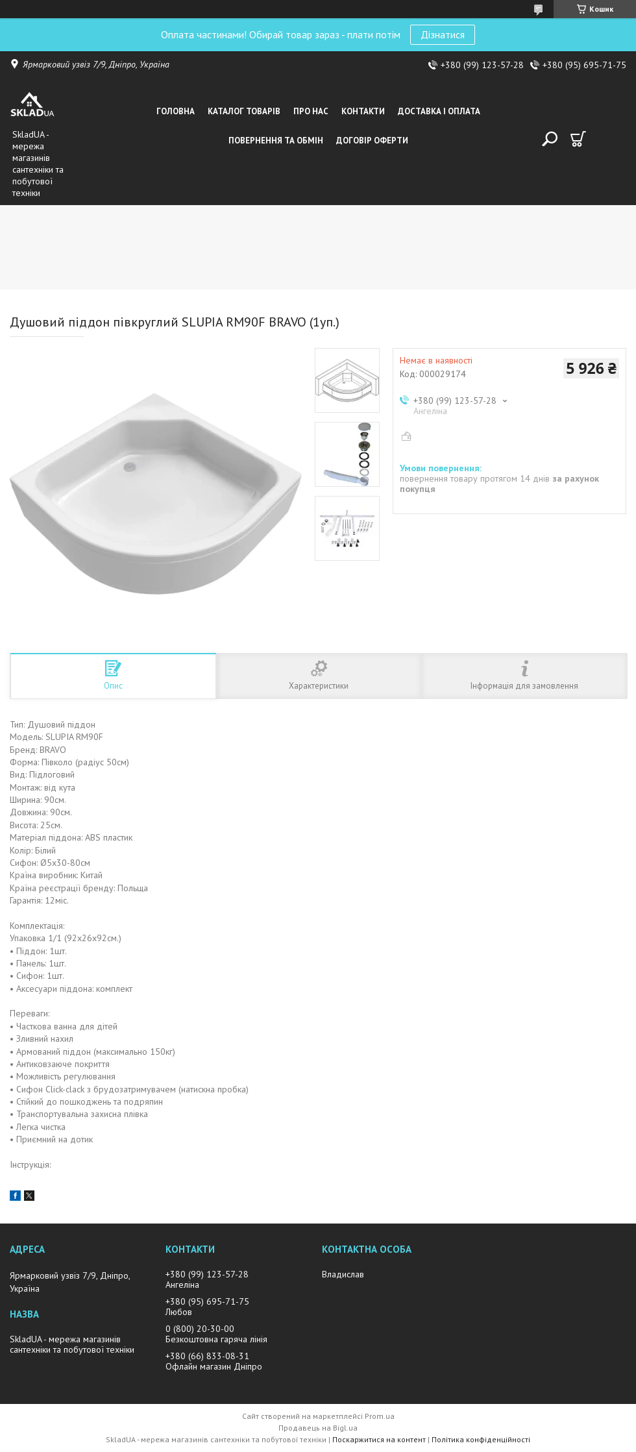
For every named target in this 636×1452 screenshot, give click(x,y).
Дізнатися (443, 34)
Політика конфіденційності (481, 1439)
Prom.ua (380, 1416)
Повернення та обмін (275, 140)
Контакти (363, 111)
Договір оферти (372, 140)
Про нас (310, 111)
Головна (175, 111)
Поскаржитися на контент (379, 1439)
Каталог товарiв (244, 111)
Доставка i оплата (439, 111)
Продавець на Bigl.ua (318, 1428)
